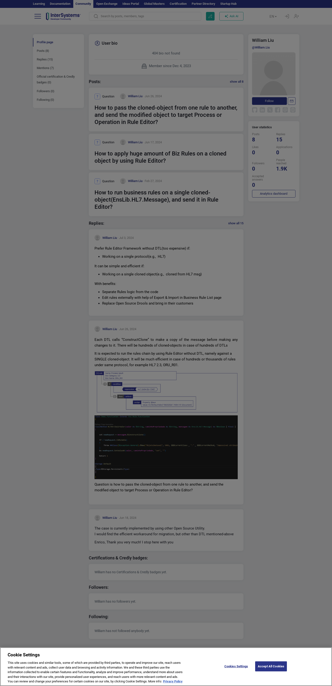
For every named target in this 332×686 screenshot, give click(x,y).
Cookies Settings (236, 670)
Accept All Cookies (271, 670)
